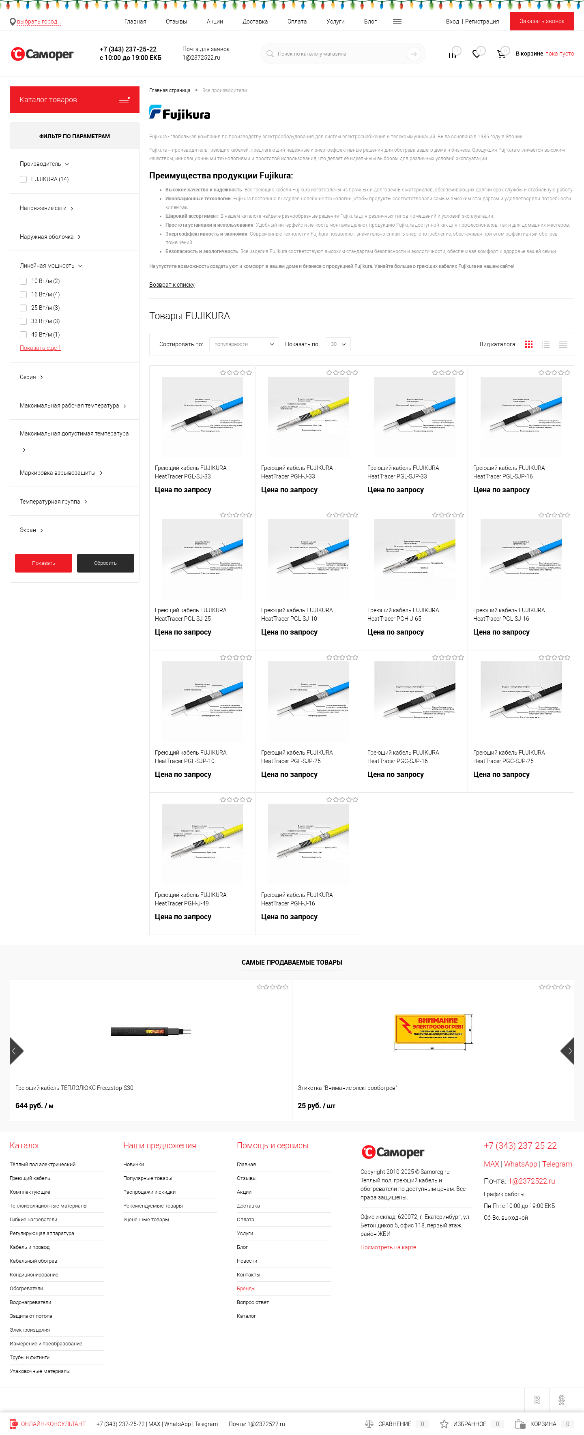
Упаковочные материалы (40, 1372)
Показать (43, 563)
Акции (215, 21)
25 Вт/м (45, 308)
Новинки (133, 1165)
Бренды (246, 1289)
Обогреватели (26, 1289)
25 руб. (175, 1106)
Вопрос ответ (253, 1303)
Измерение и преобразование (46, 1344)
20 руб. (458, 1106)
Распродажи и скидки (149, 1192)
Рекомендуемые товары (153, 1206)
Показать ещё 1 (40, 348)
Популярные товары (147, 1178)
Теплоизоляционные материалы (49, 1206)
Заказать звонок (542, 21)
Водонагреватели (30, 1303)
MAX (491, 1164)
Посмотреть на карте (388, 1247)
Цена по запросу (202, 496)
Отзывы (176, 21)
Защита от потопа (31, 1316)
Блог (370, 21)
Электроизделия (30, 1330)
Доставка (255, 21)
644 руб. (34, 1106)
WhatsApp (520, 1164)
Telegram (557, 1164)
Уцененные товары (146, 1220)
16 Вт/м (45, 294)
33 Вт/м (45, 321)
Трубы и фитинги (29, 1358)
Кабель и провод (29, 1247)
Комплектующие (30, 1192)
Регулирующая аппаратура (42, 1234)
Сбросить (105, 563)
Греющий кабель (30, 1178)
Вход (452, 21)
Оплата (297, 21)
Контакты (248, 1275)
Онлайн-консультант (48, 1424)
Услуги (335, 21)
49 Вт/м (45, 334)
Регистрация (482, 21)
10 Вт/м (45, 281)
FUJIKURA (50, 179)
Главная (135, 21)
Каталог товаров (74, 99)
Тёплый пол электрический (42, 1165)
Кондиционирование (34, 1275)
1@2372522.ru (531, 1181)
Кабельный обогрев (33, 1261)
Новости (247, 1261)
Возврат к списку (172, 284)
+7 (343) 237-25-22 (121, 1424)
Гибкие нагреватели (33, 1220)
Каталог (246, 1316)
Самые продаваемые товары (292, 962)
